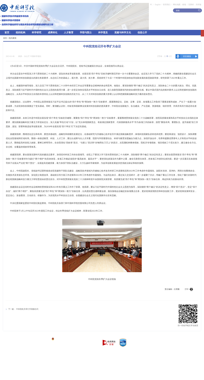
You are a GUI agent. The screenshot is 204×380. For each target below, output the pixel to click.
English (158, 5)
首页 (7, 32)
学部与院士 (86, 32)
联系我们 (166, 5)
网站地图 (176, 5)
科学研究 (36, 32)
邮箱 (184, 5)
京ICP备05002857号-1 (41, 339)
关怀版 (198, 5)
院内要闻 (12, 38)
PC (151, 5)
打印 (189, 289)
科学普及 (103, 32)
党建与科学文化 (122, 32)
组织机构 (20, 32)
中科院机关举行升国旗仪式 (27, 309)
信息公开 (142, 32)
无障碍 (191, 5)
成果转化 (52, 32)
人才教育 (68, 32)
